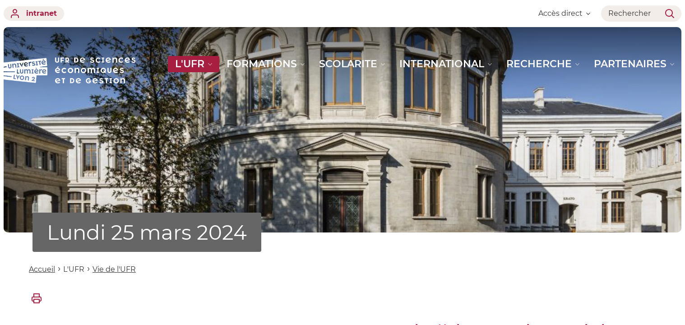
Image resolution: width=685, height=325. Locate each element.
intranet (34, 13)
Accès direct (564, 13)
